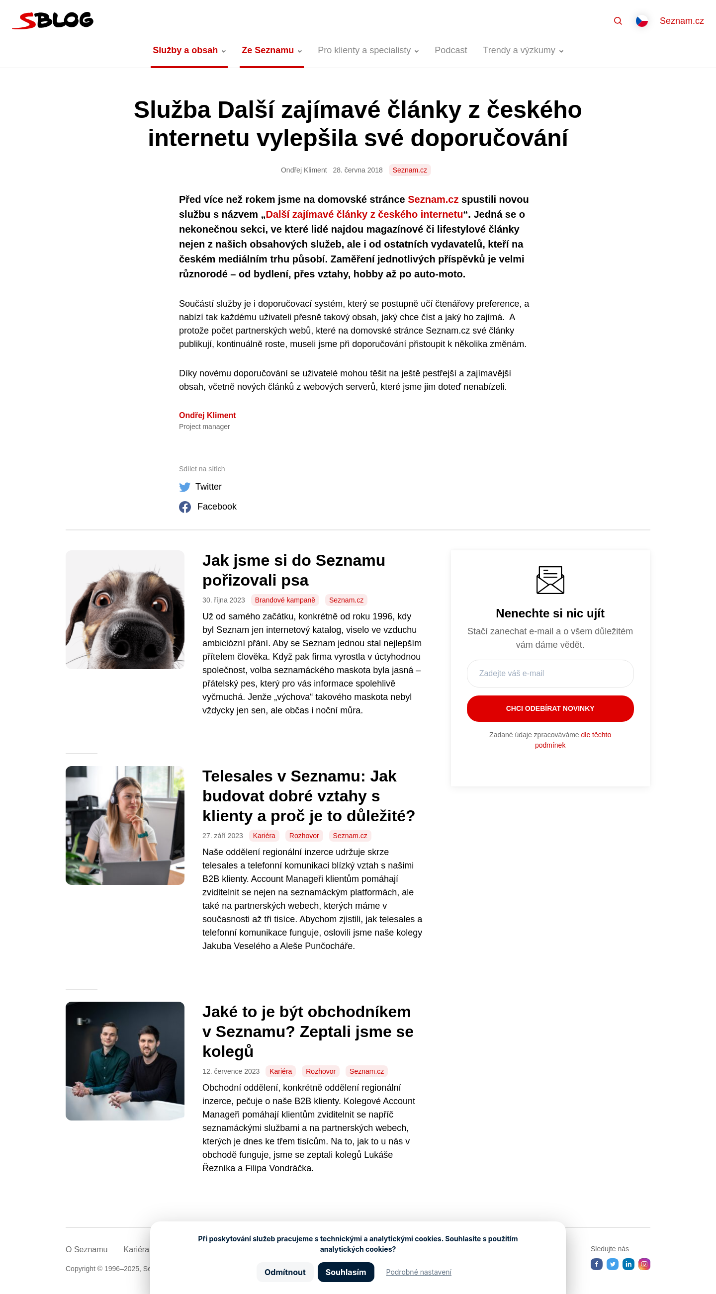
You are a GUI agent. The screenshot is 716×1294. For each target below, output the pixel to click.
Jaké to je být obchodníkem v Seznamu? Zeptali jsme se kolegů (308, 1031)
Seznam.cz (682, 21)
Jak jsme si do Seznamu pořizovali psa (293, 570)
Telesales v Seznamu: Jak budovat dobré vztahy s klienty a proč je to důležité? (309, 796)
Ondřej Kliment (207, 415)
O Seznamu (86, 1249)
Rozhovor (304, 836)
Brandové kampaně (285, 600)
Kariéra (264, 836)
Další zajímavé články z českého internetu (364, 214)
